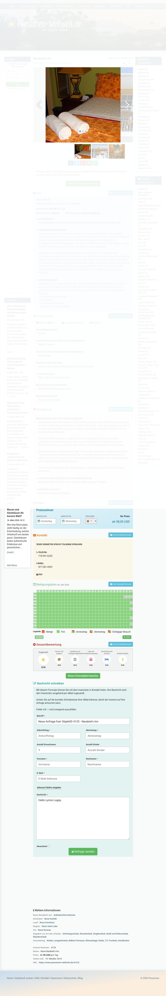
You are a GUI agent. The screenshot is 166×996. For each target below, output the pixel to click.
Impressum (56, 978)
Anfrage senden (83, 851)
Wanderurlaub (40, 937)
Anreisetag (41, 516)
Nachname (92, 759)
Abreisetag (66, 516)
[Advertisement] (83, 883)
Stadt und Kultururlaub (117, 933)
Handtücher (123, 940)
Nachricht (42, 794)
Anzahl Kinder (93, 744)
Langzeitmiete (61, 940)
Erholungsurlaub (70, 933)
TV (106, 940)
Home (10, 978)
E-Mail (40, 773)
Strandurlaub (86, 933)
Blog (80, 978)
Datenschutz (70, 978)
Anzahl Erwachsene (46, 744)
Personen (89, 516)
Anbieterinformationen (64, 915)
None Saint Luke (49, 926)
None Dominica (47, 922)
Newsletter (43, 846)
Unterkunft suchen (24, 978)
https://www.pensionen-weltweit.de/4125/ (59, 962)
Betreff (41, 716)
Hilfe (37, 978)
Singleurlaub (99, 933)
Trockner (113, 940)
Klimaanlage (92, 940)
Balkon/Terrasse (77, 940)
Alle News (12, 565)
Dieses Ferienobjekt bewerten (83, 676)
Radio (101, 940)
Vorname (42, 759)
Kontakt (45, 978)
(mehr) (10, 552)
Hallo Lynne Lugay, (83, 818)
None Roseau (44, 930)
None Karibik (50, 919)
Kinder (50, 940)
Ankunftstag (43, 730)
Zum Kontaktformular (120, 535)
